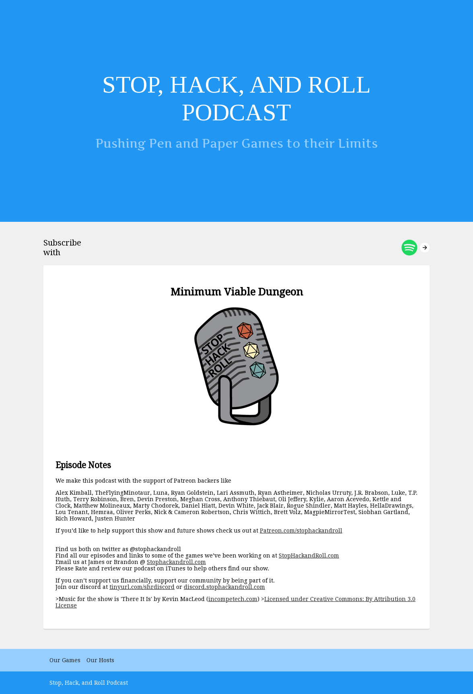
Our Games (64, 660)
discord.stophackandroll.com (224, 587)
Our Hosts (100, 660)
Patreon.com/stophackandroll (301, 530)
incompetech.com (232, 599)
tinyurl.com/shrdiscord (142, 587)
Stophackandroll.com (176, 562)
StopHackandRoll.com (309, 555)
